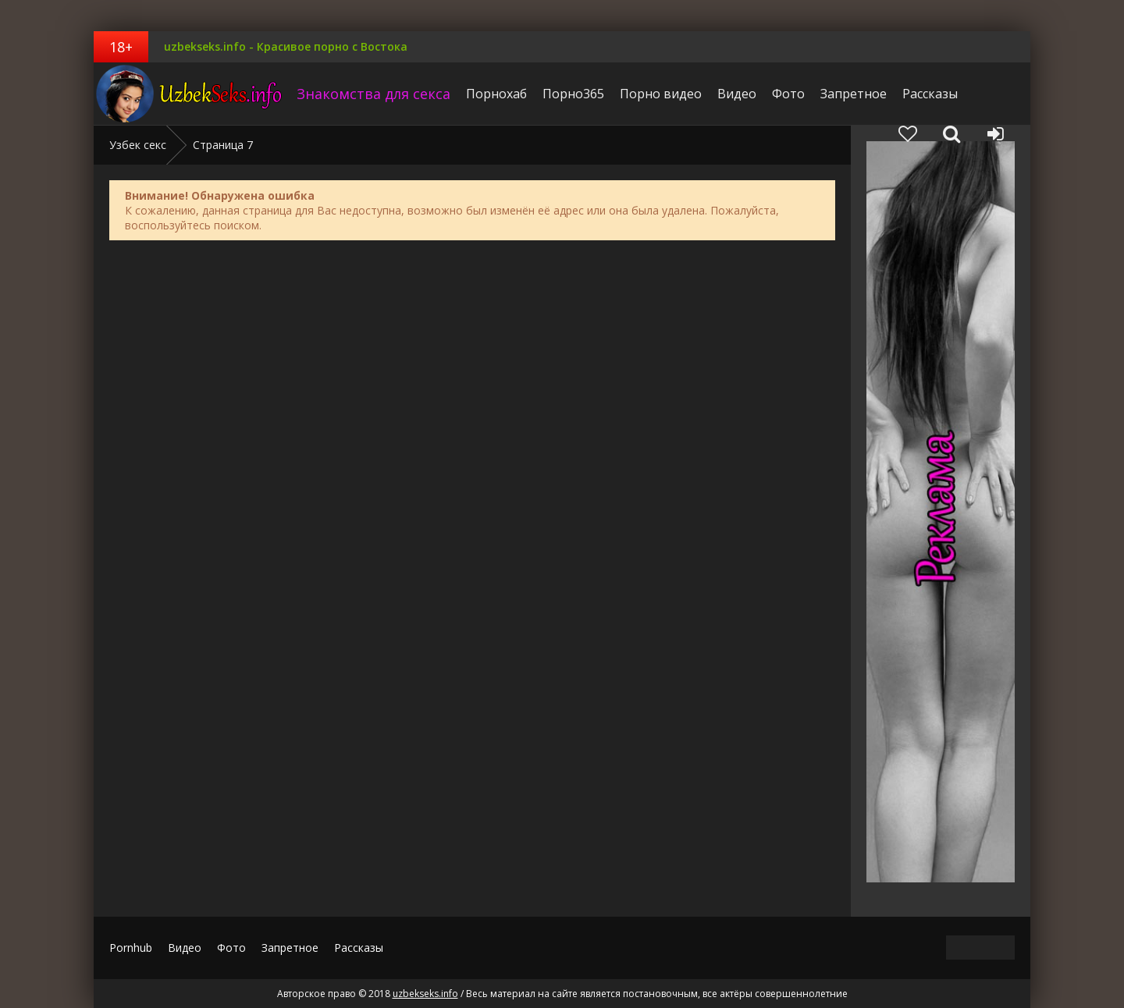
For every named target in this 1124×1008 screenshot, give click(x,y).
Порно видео (661, 93)
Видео (736, 93)
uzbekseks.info (191, 93)
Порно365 (573, 93)
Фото (788, 93)
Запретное (853, 93)
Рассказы (930, 93)
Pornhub (130, 947)
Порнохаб (496, 93)
